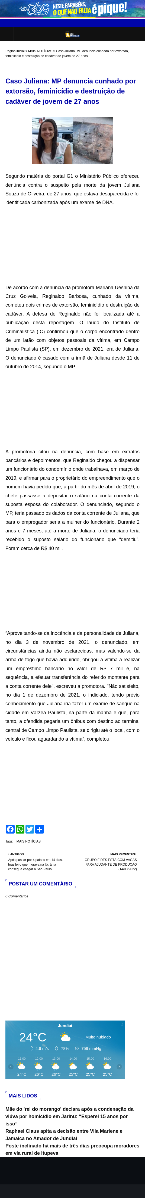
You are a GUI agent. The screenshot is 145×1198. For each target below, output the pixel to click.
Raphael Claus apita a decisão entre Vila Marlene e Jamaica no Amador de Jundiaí (64, 1134)
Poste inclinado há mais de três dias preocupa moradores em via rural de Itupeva (72, 1149)
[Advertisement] (72, 245)
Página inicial (15, 51)
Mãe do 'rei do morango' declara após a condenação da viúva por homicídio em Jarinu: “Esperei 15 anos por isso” (69, 1116)
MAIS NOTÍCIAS (40, 51)
